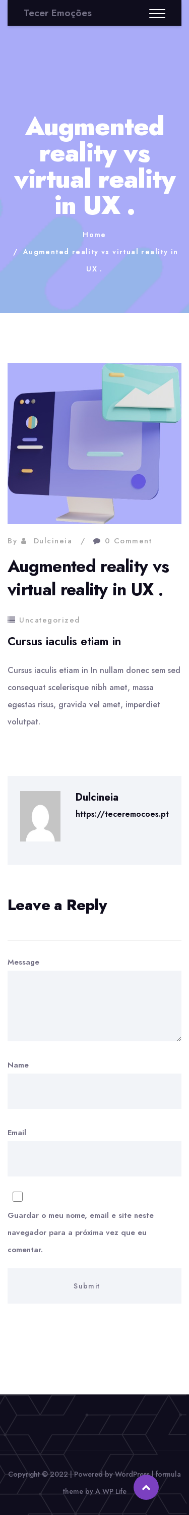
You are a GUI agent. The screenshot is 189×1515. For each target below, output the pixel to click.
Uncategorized (50, 620)
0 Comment (128, 540)
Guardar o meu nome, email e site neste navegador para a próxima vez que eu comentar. (81, 1232)
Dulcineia (53, 540)
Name (94, 1084)
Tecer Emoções (58, 13)
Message (94, 999)
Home (94, 235)
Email (94, 1215)
